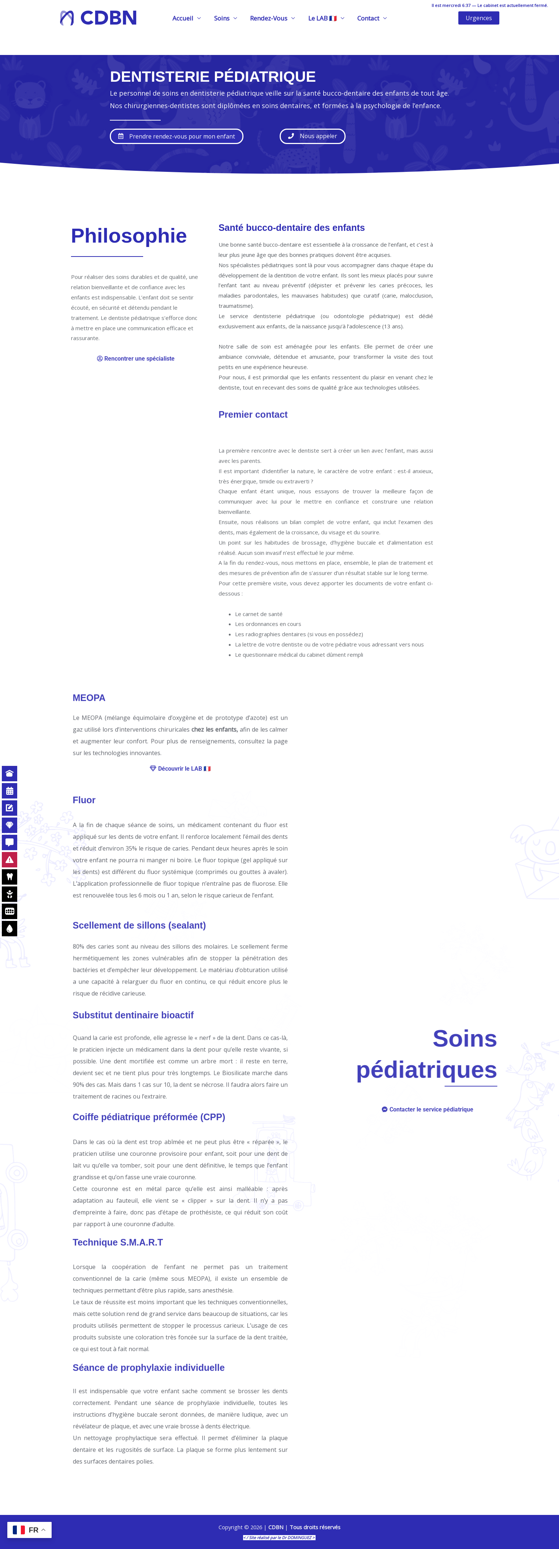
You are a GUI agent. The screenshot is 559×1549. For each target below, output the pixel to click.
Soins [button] (222, 18)
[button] (478, 18)
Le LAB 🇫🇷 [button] (321, 18)
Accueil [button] (184, 18)
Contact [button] (366, 18)
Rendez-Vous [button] (268, 18)
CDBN (109, 18)
